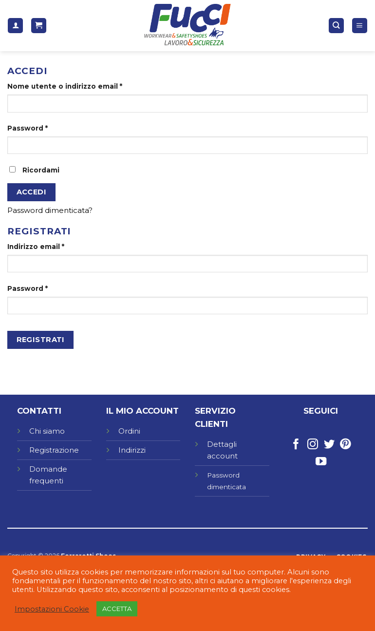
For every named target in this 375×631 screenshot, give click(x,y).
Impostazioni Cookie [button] (52, 609)
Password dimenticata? (50, 210)
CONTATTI (39, 411)
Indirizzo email (35, 246)
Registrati (41, 339)
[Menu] (359, 25)
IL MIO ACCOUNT (142, 411)
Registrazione (54, 450)
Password (27, 128)
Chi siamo (47, 431)
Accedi (32, 192)
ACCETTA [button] (116, 608)
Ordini (129, 431)
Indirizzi (132, 450)
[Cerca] (336, 25)
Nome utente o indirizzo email (64, 86)
